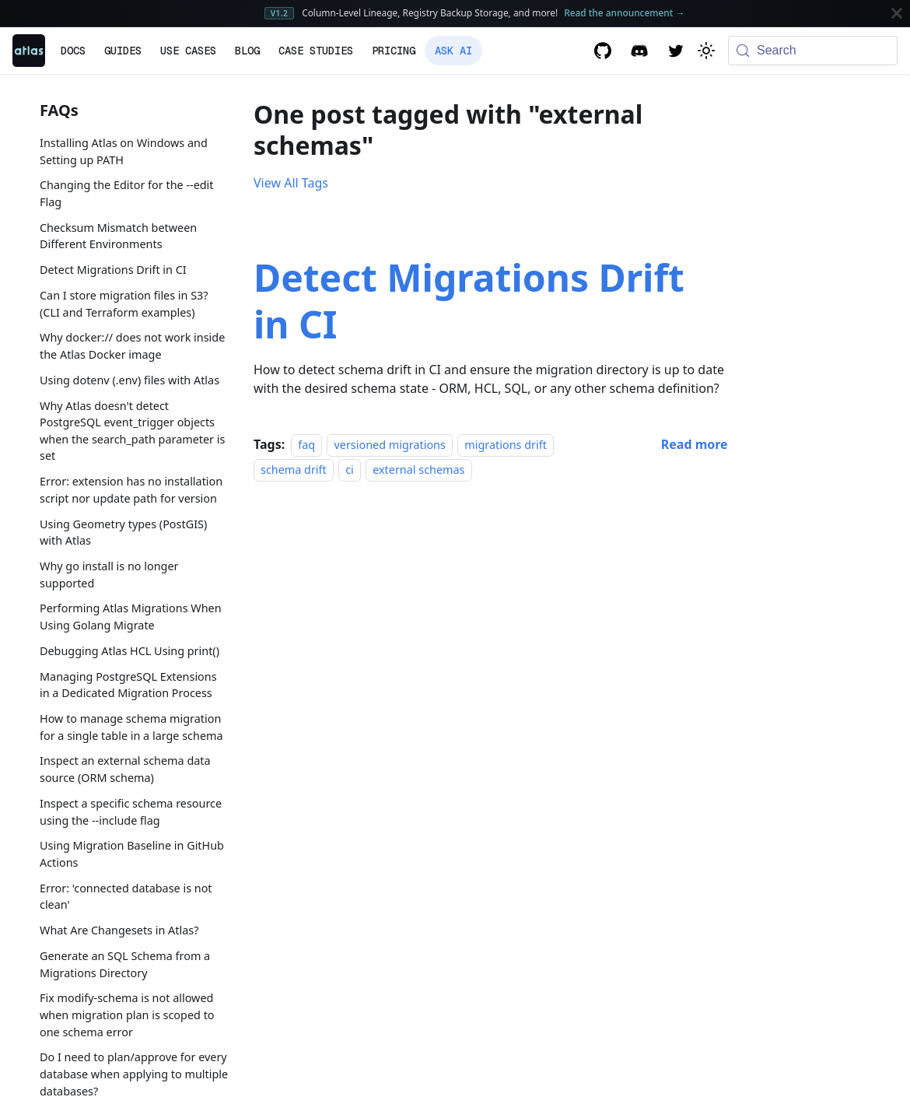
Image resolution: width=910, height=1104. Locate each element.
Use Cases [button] (188, 51)
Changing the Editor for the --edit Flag (127, 193)
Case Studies (315, 51)
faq (306, 444)
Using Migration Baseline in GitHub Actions (132, 854)
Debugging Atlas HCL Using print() (129, 650)
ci (349, 469)
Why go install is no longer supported (109, 575)
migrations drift (505, 444)
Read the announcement (624, 12)
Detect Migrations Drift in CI (113, 269)
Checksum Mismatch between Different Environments (118, 236)
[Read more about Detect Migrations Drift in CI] (694, 444)
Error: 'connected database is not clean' (126, 897)
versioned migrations (389, 444)
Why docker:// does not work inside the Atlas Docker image (132, 346)
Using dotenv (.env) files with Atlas (129, 380)
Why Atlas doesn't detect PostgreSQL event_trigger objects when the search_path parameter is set (132, 431)
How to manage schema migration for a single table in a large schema (131, 727)
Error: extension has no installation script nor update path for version (131, 490)
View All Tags (291, 182)
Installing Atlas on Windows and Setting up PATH (124, 151)
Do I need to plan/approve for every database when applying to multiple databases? (134, 1074)
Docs (73, 51)
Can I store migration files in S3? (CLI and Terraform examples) (124, 304)
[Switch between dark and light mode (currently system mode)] (706, 50)
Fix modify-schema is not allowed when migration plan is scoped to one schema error (127, 1014)
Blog (247, 51)
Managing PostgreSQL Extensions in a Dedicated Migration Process (128, 685)
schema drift (294, 469)
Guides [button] (123, 51)
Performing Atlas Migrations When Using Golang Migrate (131, 617)
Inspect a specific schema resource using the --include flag (131, 812)
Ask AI (453, 51)
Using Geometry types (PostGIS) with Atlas (123, 532)
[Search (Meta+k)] (813, 50)
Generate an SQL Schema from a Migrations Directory (125, 964)
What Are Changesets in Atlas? (119, 930)
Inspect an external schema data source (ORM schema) (125, 769)
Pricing (393, 51)
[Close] (896, 13)
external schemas (418, 469)
